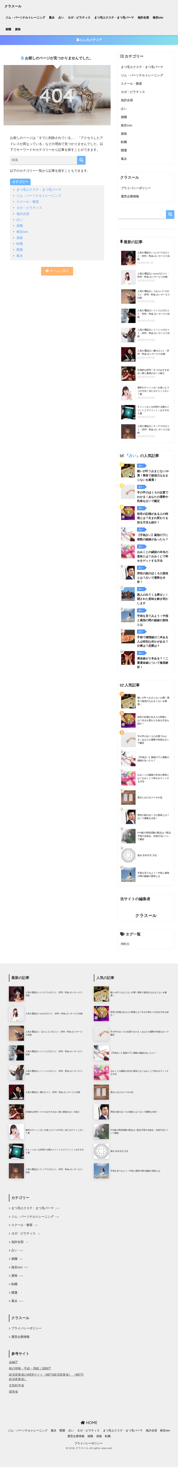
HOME (89, 1425)
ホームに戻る (57, 270)
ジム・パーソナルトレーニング (25, 17)
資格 (18, 29)
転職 (19, 243)
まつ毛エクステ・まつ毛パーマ (114, 17)
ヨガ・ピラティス (79, 17)
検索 (170, 216)
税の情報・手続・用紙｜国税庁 (30, 1371)
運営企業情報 (130, 197)
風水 (52, 17)
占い (61, 17)
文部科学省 (16, 1388)
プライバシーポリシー (137, 189)
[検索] (81, 160)
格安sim (158, 17)
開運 (19, 249)
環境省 (13, 1394)
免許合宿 (143, 17)
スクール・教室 (27, 202)
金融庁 (13, 1365)
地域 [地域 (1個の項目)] (125, 945)
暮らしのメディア (89, 40)
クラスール (16, 6)
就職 (8, 29)
